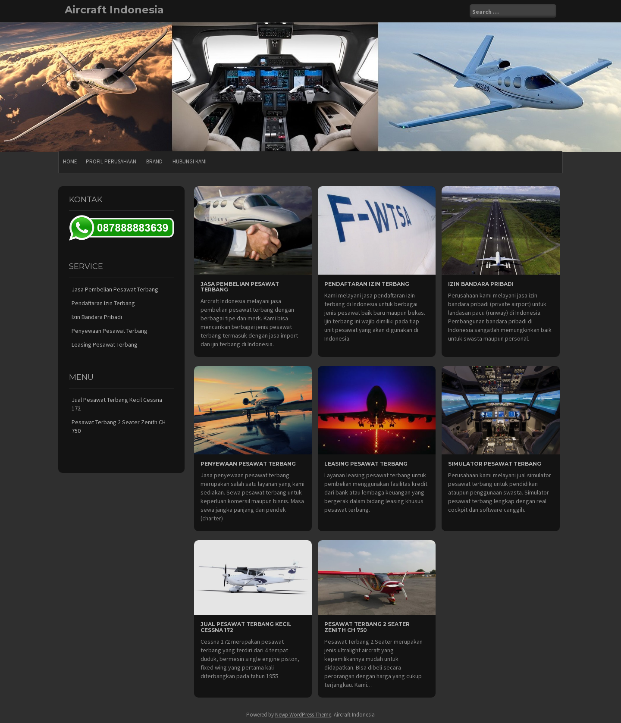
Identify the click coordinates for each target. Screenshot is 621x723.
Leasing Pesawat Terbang (366, 463)
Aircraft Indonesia (114, 9)
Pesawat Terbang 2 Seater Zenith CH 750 (367, 627)
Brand (154, 161)
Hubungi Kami (189, 161)
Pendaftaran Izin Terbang (366, 284)
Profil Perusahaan (111, 161)
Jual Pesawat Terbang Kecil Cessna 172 (246, 627)
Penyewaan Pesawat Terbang (248, 463)
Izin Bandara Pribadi (481, 284)
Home (70, 161)
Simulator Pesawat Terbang (494, 463)
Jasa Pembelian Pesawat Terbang (240, 287)
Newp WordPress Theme (303, 714)
